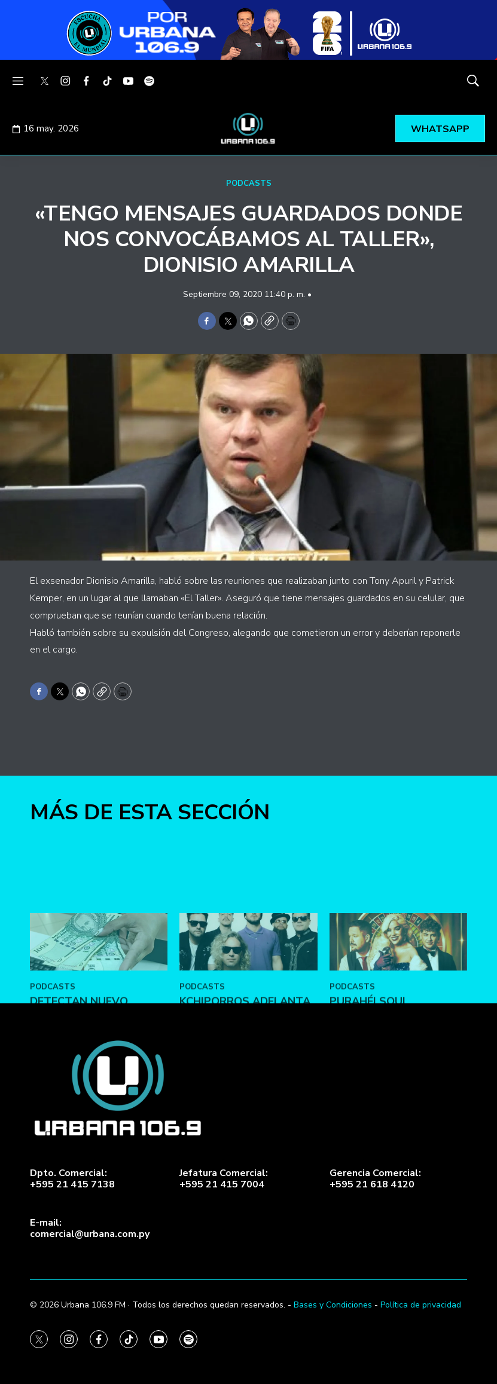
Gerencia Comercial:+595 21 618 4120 (375, 1179)
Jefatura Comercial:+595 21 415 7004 (223, 1179)
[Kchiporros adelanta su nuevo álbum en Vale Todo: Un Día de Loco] (248, 1004)
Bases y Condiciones (333, 1304)
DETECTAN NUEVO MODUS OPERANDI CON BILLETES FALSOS (92, 1076)
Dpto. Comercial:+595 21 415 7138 (72, 1179)
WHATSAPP (440, 129)
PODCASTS (249, 183)
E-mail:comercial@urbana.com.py (90, 1228)
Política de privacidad (420, 1304)
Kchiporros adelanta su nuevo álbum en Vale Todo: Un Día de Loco (244, 1082)
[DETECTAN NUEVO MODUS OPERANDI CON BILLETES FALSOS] (98, 1004)
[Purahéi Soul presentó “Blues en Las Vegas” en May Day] (398, 1004)
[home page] (248, 128)
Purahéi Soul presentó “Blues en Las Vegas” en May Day (396, 1076)
